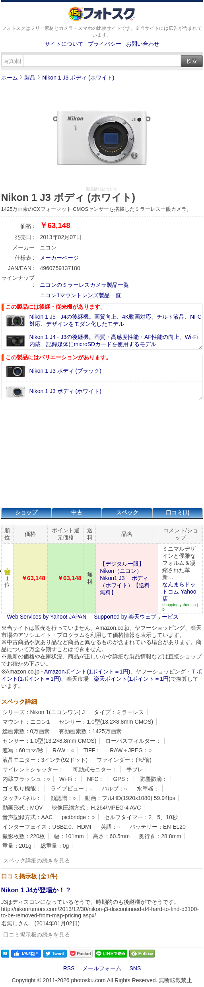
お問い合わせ (142, 44)
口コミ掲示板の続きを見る (36, 934)
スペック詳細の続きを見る (36, 860)
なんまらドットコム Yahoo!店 (180, 591)
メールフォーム (101, 968)
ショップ (26, 512)
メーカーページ (59, 258)
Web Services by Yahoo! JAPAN (47, 616)
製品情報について (102, 189)
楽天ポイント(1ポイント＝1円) (132, 679)
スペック (127, 512)
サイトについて (64, 44)
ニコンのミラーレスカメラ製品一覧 (84, 285)
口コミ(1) (177, 512)
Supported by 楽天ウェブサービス (136, 616)
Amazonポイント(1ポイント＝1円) (87, 671)
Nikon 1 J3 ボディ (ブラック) (65, 371)
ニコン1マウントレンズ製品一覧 (80, 295)
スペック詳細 (19, 701)
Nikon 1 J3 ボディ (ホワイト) (78, 77)
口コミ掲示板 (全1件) (29, 876)
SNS (135, 968)
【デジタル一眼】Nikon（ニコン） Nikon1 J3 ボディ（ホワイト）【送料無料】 (125, 578)
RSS (69, 968)
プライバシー (104, 44)
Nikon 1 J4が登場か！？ (36, 890)
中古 (76, 512)
